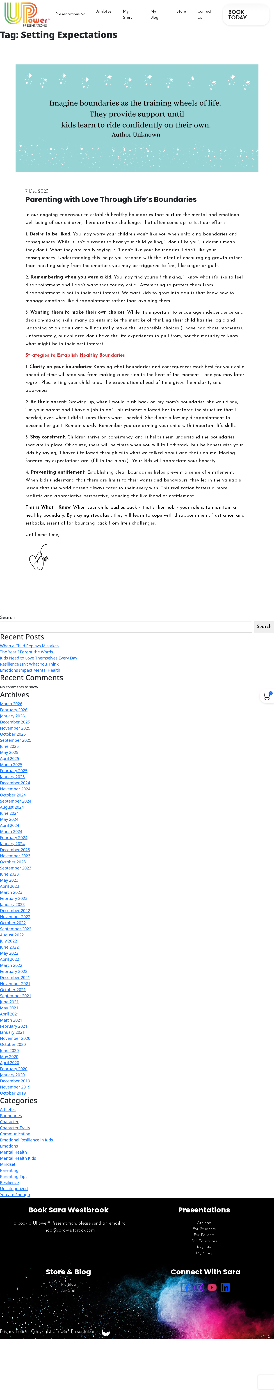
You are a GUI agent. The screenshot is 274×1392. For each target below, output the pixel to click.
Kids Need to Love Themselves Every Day (38, 658)
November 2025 (15, 728)
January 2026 (12, 716)
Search (7, 617)
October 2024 (13, 795)
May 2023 (9, 880)
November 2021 (15, 983)
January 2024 (12, 843)
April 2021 (9, 1014)
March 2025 (11, 764)
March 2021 (11, 1020)
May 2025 (9, 752)
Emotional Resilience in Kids (26, 1140)
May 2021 (9, 1008)
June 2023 (9, 874)
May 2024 (9, 819)
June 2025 (9, 746)
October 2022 (13, 922)
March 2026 (11, 703)
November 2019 (15, 1087)
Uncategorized (14, 1188)
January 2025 (12, 776)
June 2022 (9, 947)
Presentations (67, 14)
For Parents (204, 1235)
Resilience (9, 1182)
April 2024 (9, 825)
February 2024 (13, 837)
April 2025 (9, 758)
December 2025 (15, 722)
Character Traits (15, 1127)
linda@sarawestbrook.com (68, 1230)
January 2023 (12, 904)
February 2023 (13, 898)
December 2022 (15, 910)
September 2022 (15, 928)
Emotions (9, 1146)
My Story (204, 1253)
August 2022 (12, 935)
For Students (204, 1229)
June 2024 (9, 813)
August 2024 (12, 807)
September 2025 (15, 740)
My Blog (68, 1284)
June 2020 (9, 1050)
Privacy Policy (13, 1331)
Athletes (104, 11)
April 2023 (9, 886)
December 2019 (15, 1081)
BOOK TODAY (237, 15)
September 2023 (15, 868)
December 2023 (15, 849)
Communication (15, 1133)
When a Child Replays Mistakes (29, 645)
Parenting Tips (13, 1176)
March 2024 (11, 831)
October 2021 (13, 989)
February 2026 (13, 709)
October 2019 (13, 1093)
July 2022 (8, 941)
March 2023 (11, 892)
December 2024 (15, 782)
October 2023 (13, 862)
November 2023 (15, 855)
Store (181, 11)
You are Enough (15, 1194)
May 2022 (9, 953)
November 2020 (15, 1038)
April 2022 (9, 959)
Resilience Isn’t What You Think (29, 664)
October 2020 (13, 1044)
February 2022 (13, 971)
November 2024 (15, 789)
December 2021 (15, 977)
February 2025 (13, 770)
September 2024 (15, 801)
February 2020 (13, 1068)
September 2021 (15, 995)
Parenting (9, 1170)
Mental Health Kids (18, 1158)
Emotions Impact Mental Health (30, 670)
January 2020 (12, 1074)
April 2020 (9, 1062)
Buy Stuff (68, 1291)
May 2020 (9, 1056)
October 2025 (13, 734)
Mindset (7, 1164)
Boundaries (11, 1115)
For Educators (204, 1241)
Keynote (204, 1247)
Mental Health (13, 1152)
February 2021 (13, 1026)
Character (9, 1121)
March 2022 (11, 965)
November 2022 (15, 916)
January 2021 (12, 1032)
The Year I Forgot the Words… (28, 652)
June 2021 (9, 1001)
